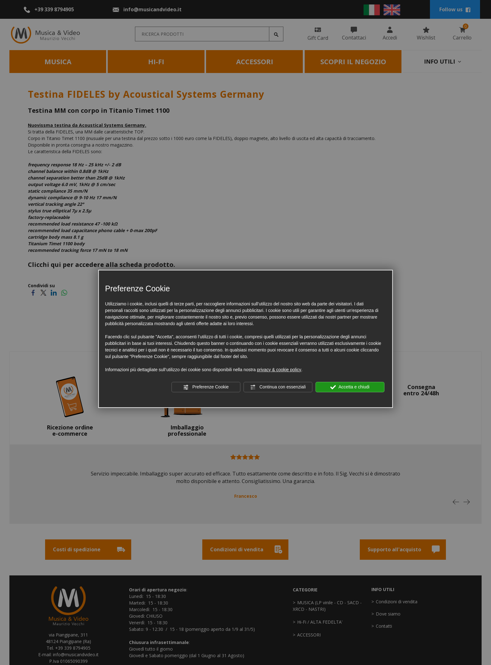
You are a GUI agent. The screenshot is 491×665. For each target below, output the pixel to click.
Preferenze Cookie (206, 387)
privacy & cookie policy (279, 369)
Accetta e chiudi (350, 387)
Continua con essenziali (278, 387)
